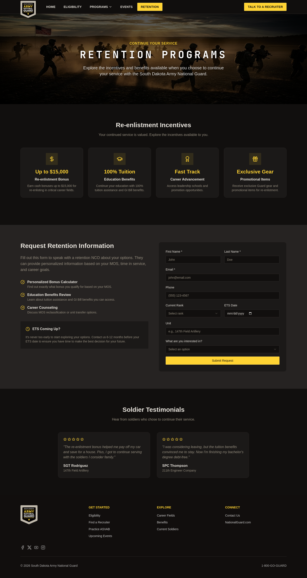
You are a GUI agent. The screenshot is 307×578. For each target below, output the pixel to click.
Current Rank (174, 305)
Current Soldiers (167, 529)
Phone (170, 287)
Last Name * (232, 251)
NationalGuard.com (238, 522)
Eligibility (73, 7)
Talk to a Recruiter (265, 7)
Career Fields (166, 515)
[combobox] (193, 313)
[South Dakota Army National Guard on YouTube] (36, 547)
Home (50, 7)
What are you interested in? (184, 341)
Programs (101, 7)
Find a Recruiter (99, 522)
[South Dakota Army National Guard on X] (29, 547)
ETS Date (230, 305)
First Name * (174, 251)
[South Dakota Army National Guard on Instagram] (43, 547)
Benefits (162, 522)
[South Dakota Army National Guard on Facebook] (22, 547)
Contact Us (232, 515)
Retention (150, 7)
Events (126, 7)
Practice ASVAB (99, 529)
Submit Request (222, 360)
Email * (170, 269)
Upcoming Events (100, 536)
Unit (168, 323)
